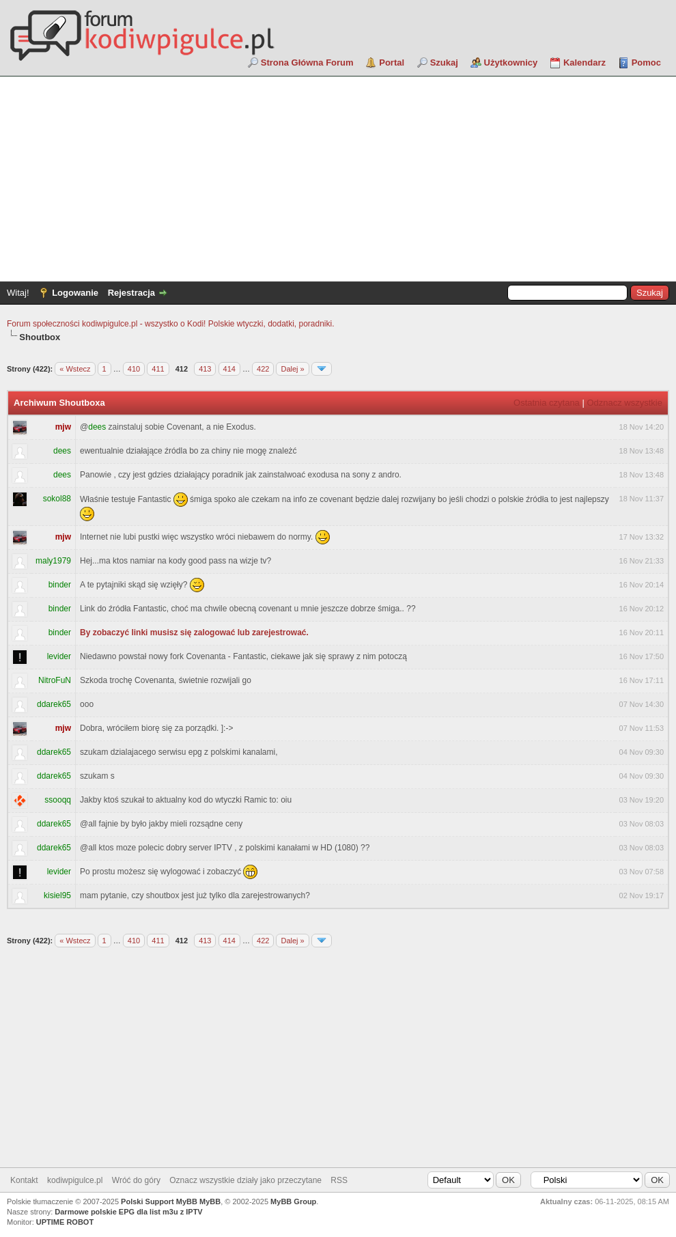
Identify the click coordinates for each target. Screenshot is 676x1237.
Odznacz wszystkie (624, 403)
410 (134, 369)
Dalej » (292, 369)
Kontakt (24, 1180)
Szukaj (444, 62)
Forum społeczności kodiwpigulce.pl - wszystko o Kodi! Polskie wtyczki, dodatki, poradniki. (171, 324)
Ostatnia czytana (546, 403)
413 (205, 369)
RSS (339, 1180)
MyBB (210, 1201)
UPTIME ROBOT (65, 1222)
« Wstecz (74, 369)
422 (263, 369)
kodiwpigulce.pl (74, 1180)
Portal (391, 62)
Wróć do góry (136, 1180)
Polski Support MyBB (159, 1201)
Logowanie (75, 293)
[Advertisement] (338, 179)
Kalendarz (584, 62)
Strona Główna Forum (307, 62)
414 (229, 369)
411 (158, 369)
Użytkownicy (511, 62)
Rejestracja (131, 293)
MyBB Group (293, 1201)
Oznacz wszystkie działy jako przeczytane (245, 1180)
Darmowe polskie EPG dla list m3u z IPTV (128, 1212)
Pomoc (646, 62)
